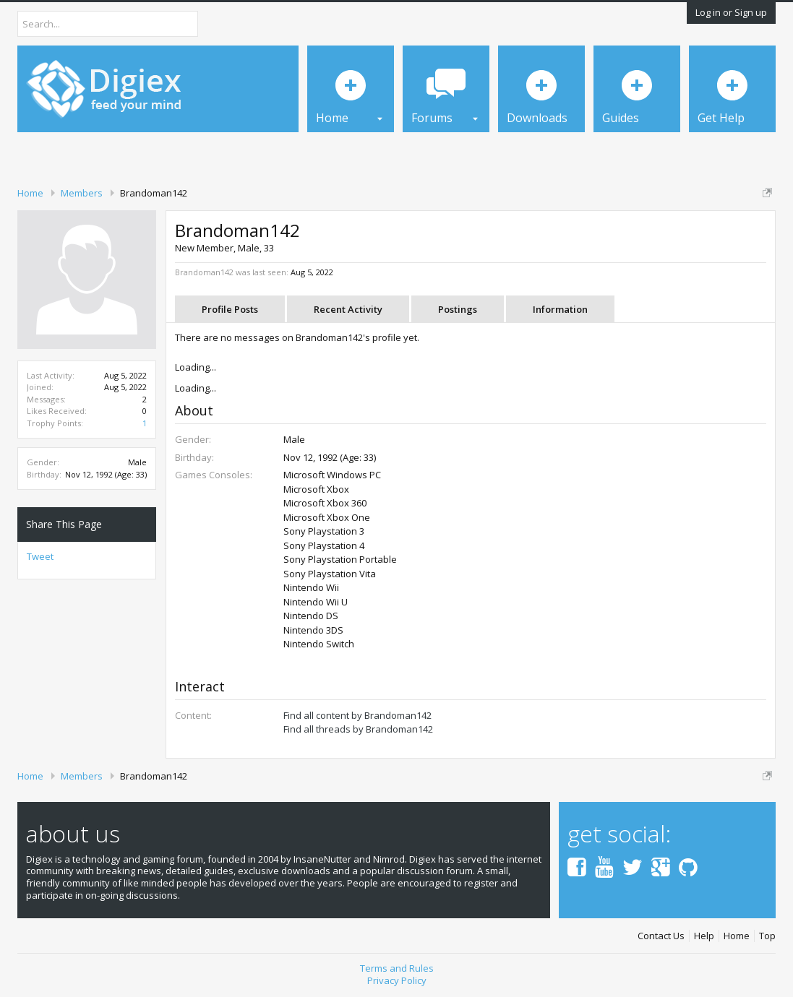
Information (560, 309)
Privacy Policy (396, 980)
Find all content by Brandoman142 (357, 715)
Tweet (40, 556)
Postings (457, 309)
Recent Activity (348, 309)
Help (704, 936)
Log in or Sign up (731, 12)
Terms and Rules (397, 968)
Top (767, 936)
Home (737, 936)
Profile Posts (230, 309)
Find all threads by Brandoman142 (358, 728)
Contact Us (661, 936)
